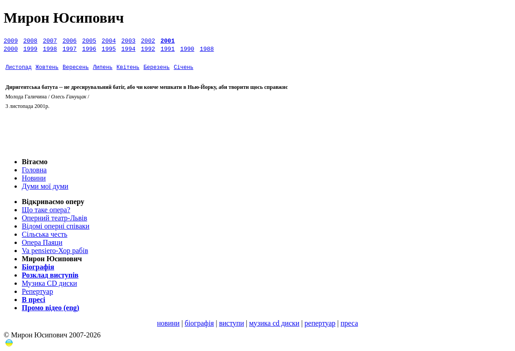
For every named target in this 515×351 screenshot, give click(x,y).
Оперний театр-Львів (54, 218)
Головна (34, 170)
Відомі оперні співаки (55, 226)
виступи (231, 323)
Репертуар (37, 291)
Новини (34, 178)
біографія (199, 323)
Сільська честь (44, 234)
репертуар (319, 323)
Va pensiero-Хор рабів (55, 250)
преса (349, 323)
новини (168, 323)
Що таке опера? (46, 210)
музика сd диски (274, 323)
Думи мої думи (45, 186)
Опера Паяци (42, 242)
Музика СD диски (49, 283)
